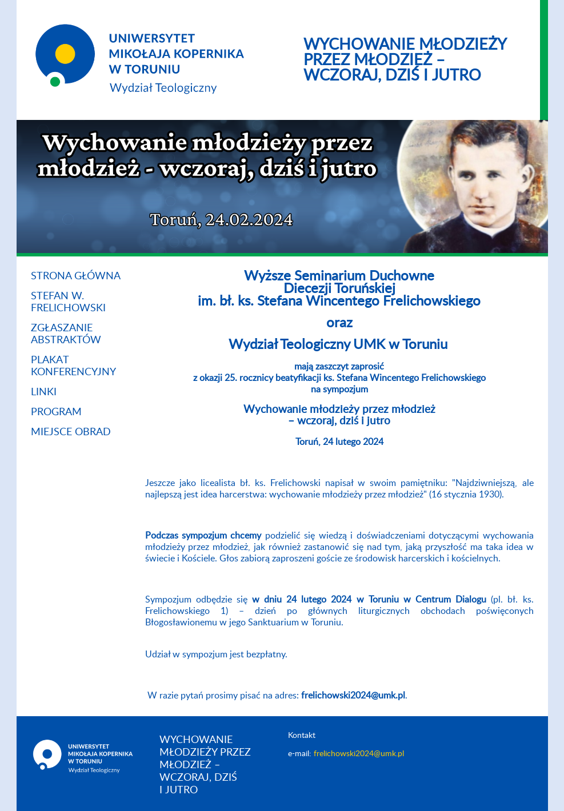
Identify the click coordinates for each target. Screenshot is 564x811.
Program (56, 412)
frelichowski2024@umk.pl (359, 754)
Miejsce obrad (71, 432)
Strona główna (76, 276)
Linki (44, 392)
